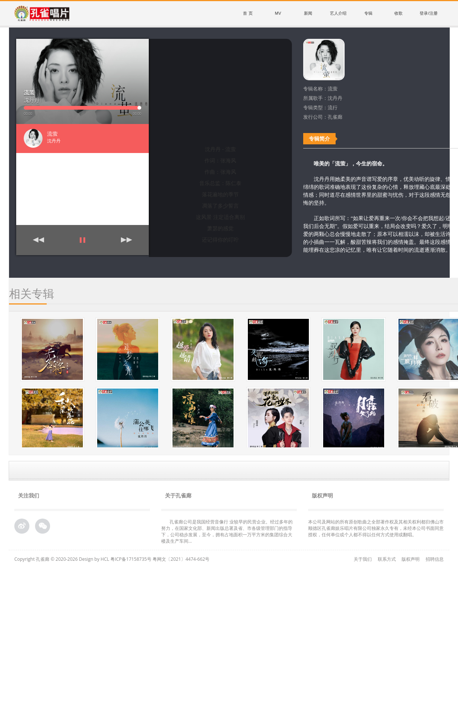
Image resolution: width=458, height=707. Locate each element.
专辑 (368, 13)
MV (278, 13)
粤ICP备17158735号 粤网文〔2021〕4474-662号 (159, 559)
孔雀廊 (42, 559)
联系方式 (387, 559)
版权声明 (411, 559)
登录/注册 (428, 13)
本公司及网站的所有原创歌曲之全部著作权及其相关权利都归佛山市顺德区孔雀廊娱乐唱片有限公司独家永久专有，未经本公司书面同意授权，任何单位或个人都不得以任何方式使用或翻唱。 (376, 528)
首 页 (247, 13)
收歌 (398, 13)
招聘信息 (435, 559)
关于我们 (363, 559)
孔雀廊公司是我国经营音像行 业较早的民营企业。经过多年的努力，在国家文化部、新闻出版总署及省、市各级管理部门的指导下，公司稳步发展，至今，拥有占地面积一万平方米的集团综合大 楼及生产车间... (227, 531)
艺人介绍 (338, 13)
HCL (105, 559)
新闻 (308, 13)
